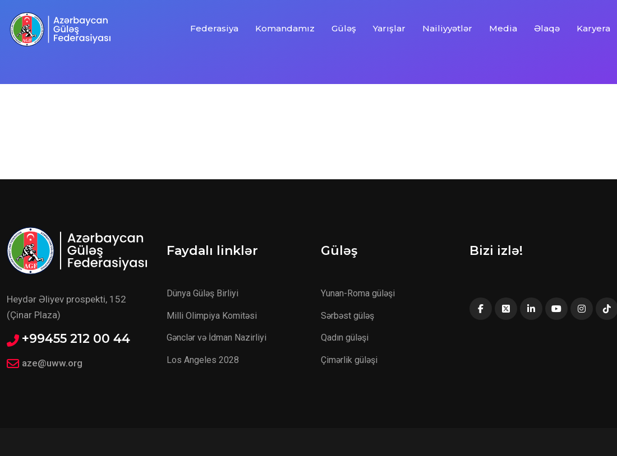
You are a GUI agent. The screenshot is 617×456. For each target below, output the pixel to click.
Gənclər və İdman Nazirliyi (216, 337)
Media (503, 28)
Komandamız (285, 28)
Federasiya (214, 28)
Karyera (593, 28)
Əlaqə (547, 28)
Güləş (343, 28)
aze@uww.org (52, 363)
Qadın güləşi (345, 337)
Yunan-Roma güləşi (358, 293)
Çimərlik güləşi (349, 360)
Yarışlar (389, 28)
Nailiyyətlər (447, 28)
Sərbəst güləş (347, 315)
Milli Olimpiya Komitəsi (212, 315)
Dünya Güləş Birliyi (202, 293)
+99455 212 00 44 (76, 339)
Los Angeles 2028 (203, 360)
